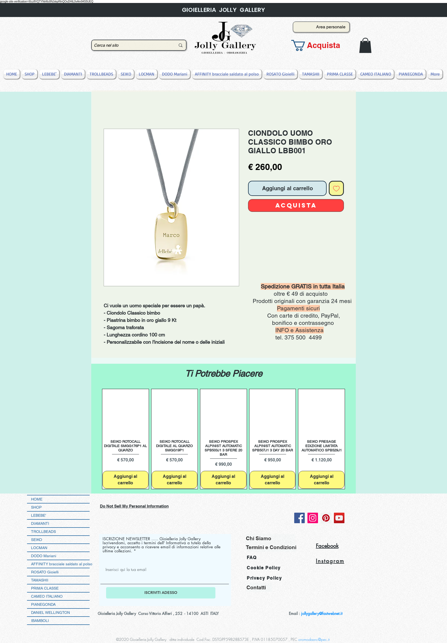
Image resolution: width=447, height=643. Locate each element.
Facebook (327, 545)
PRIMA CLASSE (45, 588)
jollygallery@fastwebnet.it (321, 613)
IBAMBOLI (40, 620)
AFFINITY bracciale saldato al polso (60, 564)
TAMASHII (39, 580)
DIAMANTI (40, 523)
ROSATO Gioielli (45, 572)
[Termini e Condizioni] (271, 547)
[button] (319, 45)
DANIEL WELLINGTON (50, 612)
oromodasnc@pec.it (314, 639)
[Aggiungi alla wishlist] (336, 188)
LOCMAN (39, 548)
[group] (223, 439)
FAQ (252, 557)
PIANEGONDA (43, 604)
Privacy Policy (264, 578)
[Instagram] (312, 518)
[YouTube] (339, 518)
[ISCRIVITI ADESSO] (160, 592)
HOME (36, 499)
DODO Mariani (43, 556)
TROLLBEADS (43, 531)
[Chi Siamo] (270, 538)
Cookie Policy (264, 567)
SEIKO (36, 539)
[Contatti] (259, 587)
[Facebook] (299, 518)
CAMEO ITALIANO (47, 596)
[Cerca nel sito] (130, 45)
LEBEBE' (38, 515)
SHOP (36, 507)
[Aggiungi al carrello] (125, 480)
